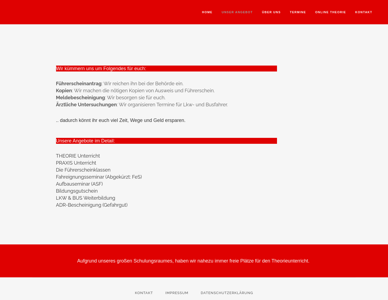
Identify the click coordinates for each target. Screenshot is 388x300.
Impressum (176, 293)
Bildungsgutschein (77, 191)
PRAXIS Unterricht (76, 163)
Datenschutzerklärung (227, 293)
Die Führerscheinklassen (83, 170)
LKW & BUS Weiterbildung (85, 198)
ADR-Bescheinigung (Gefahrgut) (92, 205)
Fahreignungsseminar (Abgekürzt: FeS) (99, 177)
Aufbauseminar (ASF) (79, 184)
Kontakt (144, 293)
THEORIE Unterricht (78, 156)
